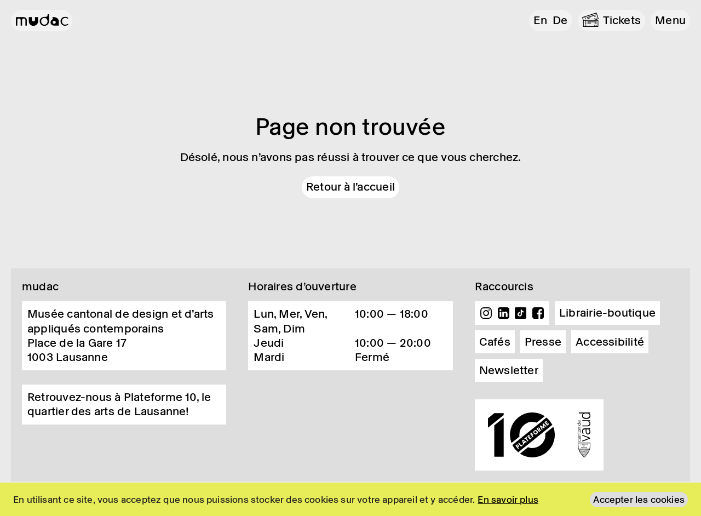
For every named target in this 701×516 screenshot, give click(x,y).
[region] (350, 499)
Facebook (538, 313)
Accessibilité (610, 342)
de (560, 20)
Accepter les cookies (639, 500)
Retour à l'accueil (350, 187)
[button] (670, 20)
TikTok (521, 313)
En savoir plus (508, 500)
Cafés (494, 342)
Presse (543, 342)
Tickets (622, 20)
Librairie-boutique (607, 313)
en (540, 20)
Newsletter (508, 370)
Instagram (486, 313)
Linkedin (503, 313)
